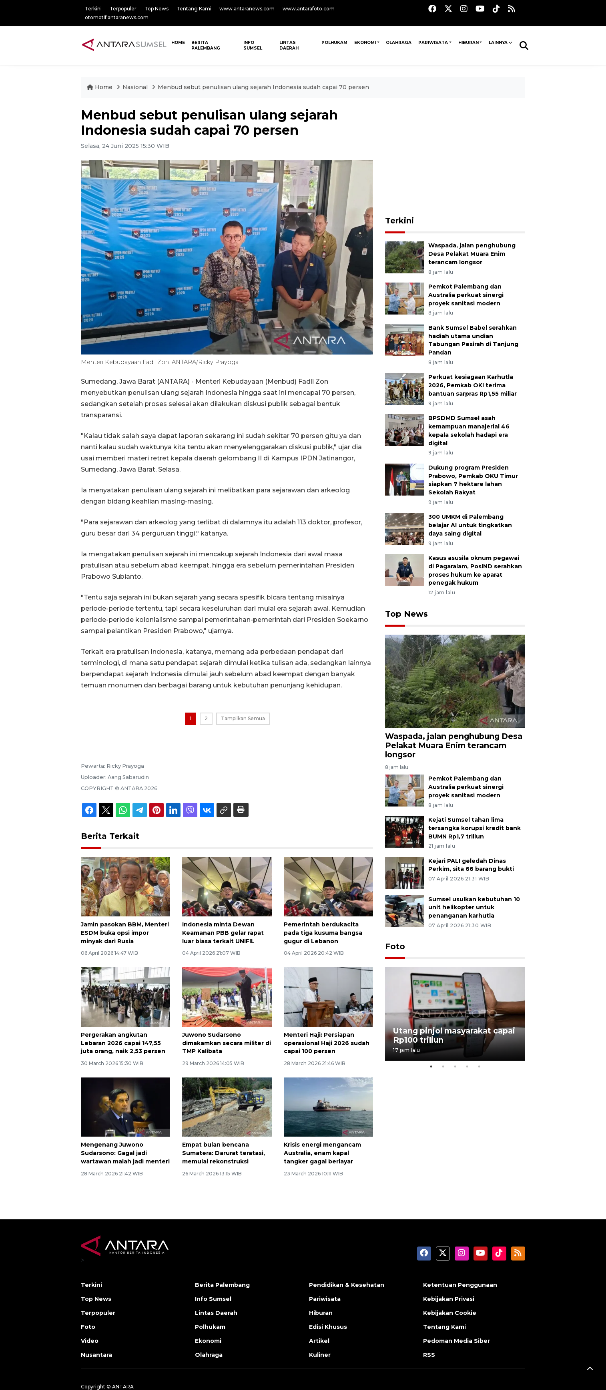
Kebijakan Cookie (449, 1312)
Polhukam (334, 42)
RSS (429, 1354)
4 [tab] (467, 1067)
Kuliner (320, 1354)
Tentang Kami (194, 9)
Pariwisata (433, 42)
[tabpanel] (455, 1013)
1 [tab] (431, 1067)
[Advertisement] (455, 157)
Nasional (135, 87)
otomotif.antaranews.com (116, 17)
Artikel (319, 1340)
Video (89, 1340)
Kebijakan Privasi (448, 1298)
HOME (178, 42)
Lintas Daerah (289, 45)
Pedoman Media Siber (456, 1340)
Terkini (93, 9)
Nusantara (96, 1354)
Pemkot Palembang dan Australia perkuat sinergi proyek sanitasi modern (466, 295)
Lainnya (498, 42)
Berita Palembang (205, 45)
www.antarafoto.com (309, 9)
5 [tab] (479, 1067)
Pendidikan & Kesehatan (346, 1284)
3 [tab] (455, 1067)
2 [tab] (443, 1067)
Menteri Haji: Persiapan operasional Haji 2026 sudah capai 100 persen (326, 1043)
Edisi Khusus (328, 1326)
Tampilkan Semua (243, 718)
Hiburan (468, 42)
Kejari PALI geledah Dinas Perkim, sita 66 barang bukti (471, 865)
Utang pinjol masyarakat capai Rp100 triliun (454, 1035)
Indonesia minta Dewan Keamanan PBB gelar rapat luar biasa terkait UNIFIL (223, 933)
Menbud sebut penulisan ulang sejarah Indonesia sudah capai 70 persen (263, 87)
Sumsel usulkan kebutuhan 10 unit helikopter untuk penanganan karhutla (474, 908)
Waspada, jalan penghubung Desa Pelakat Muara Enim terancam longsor (472, 254)
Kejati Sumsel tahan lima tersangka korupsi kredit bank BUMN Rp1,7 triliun (474, 828)
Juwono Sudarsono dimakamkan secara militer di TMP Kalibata (226, 1043)
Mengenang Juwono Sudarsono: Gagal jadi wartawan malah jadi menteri (125, 1153)
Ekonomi (365, 42)
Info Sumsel (252, 45)
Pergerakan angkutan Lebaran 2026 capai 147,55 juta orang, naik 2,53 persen (123, 1043)
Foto (395, 946)
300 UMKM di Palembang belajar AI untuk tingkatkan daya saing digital (470, 525)
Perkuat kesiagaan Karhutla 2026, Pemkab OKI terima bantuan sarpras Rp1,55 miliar (472, 385)
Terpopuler (123, 9)
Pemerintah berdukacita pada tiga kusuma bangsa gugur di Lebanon (323, 933)
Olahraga (398, 42)
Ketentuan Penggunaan (460, 1284)
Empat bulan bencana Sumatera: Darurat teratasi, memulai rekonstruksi (223, 1153)
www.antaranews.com (247, 9)
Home (100, 87)
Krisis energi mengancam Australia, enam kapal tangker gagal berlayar (322, 1153)
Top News (156, 9)
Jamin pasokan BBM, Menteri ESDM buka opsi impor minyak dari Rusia (125, 933)
